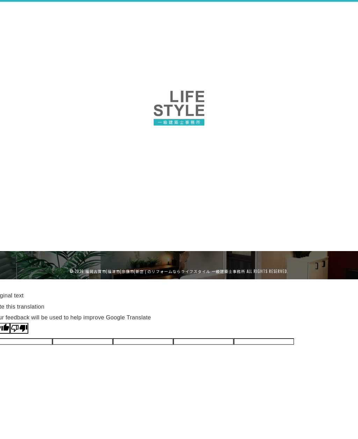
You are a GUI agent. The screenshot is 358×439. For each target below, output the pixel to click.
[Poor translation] (19, 328)
